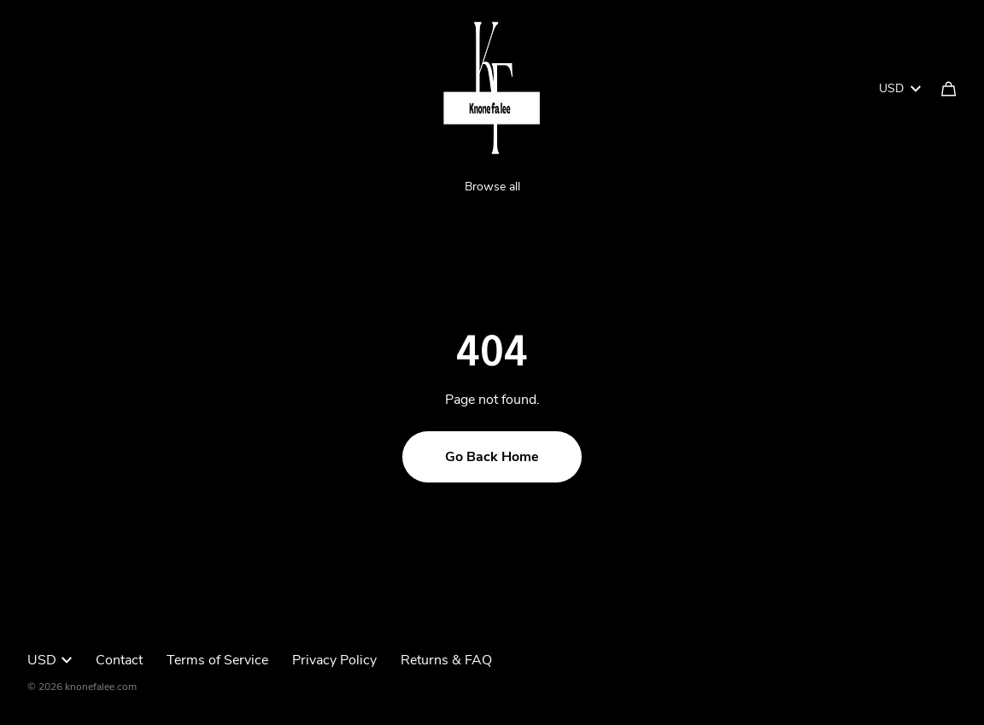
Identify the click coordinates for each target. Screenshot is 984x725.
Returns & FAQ (446, 660)
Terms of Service (217, 660)
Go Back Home (492, 456)
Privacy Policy (334, 660)
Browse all (492, 186)
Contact (119, 660)
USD (900, 88)
